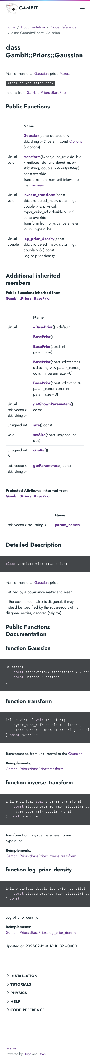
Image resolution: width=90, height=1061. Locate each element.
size (36, 425)
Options (75, 141)
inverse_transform (39, 195)
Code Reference (27, 1010)
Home (10, 27)
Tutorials (20, 984)
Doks (42, 1054)
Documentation (33, 27)
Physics (18, 993)
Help (15, 1001)
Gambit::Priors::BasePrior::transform (34, 769)
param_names (67, 525)
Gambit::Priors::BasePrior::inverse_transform (41, 856)
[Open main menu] (82, 8)
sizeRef (39, 450)
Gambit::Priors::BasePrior (47, 92)
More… (65, 73)
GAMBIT (22, 8)
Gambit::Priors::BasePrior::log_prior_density (41, 932)
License (11, 1048)
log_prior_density (39, 238)
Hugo (27, 1054)
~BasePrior (43, 327)
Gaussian (41, 73)
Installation (24, 976)
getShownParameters (52, 404)
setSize (39, 435)
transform (32, 156)
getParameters (46, 465)
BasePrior (42, 336)
